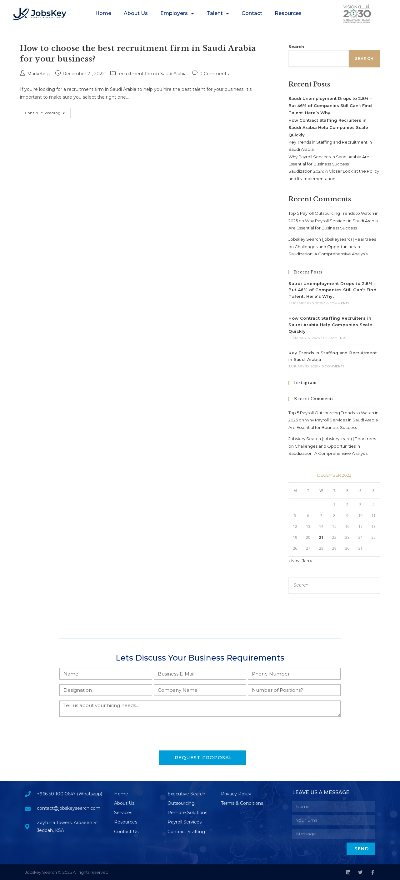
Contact (252, 13)
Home (103, 13)
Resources (288, 13)
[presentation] (106, 733)
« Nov (293, 560)
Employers (177, 13)
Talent (218, 13)
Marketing (38, 73)
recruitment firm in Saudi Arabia (152, 73)
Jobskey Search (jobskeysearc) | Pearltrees (332, 239)
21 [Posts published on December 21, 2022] (321, 537)
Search (296, 46)
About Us (136, 13)
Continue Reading (48, 111)
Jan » (307, 560)
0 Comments (214, 73)
